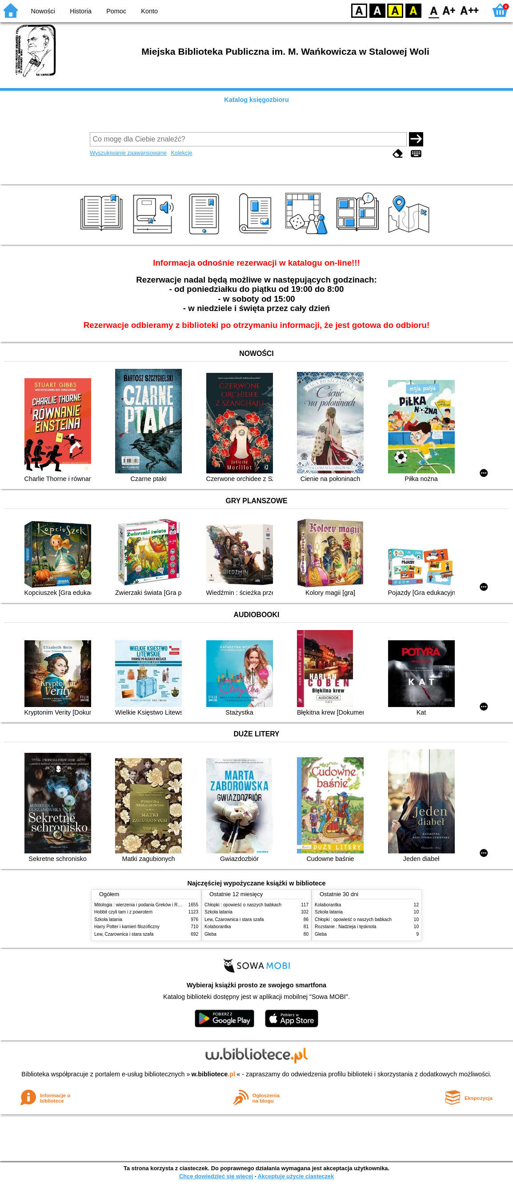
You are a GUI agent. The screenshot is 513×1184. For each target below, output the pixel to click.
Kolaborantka (217, 926)
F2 (469, 10)
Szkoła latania (108, 919)
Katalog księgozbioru (256, 99)
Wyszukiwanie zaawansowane (128, 153)
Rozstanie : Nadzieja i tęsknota (345, 926)
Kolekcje (181, 153)
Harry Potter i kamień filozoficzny (127, 926)
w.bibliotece (214, 1074)
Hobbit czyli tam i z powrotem (123, 911)
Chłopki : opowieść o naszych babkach (242, 904)
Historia (81, 11)
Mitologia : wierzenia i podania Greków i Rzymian (143, 904)
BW (377, 10)
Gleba (210, 934)
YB (395, 10)
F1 (449, 10)
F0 (433, 10)
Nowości (43, 11)
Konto (149, 11)
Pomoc (116, 11)
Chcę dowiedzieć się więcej (216, 1176)
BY (413, 10)
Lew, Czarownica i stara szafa (123, 934)
